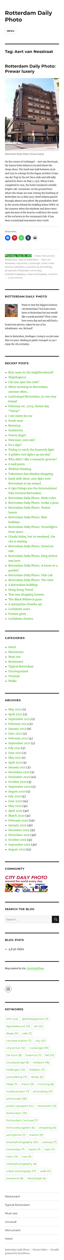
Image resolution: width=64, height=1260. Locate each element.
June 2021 (15, 753)
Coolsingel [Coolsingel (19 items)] (39, 1048)
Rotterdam (24, 270)
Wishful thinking (19, 469)
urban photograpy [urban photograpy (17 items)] (21, 1171)
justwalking (32, 266)
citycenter (21, 263)
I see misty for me (20, 416)
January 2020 (17, 825)
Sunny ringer (17, 435)
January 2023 (17, 728)
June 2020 (15, 801)
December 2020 (19, 772)
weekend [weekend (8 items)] (14, 1178)
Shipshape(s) (17, 377)
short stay (36, 270)
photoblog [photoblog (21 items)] (43, 1091)
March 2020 (16, 815)
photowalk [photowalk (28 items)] (16, 1098)
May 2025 (15, 709)
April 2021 (15, 762)
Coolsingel (34, 263)
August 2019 (16, 849)
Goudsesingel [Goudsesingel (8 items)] (17, 1062)
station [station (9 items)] (36, 1135)
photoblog (46, 266)
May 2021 (14, 757)
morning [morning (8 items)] (46, 1084)
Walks (12, 681)
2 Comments (15, 277)
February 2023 (18, 724)
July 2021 (14, 748)
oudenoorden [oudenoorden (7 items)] (17, 1091)
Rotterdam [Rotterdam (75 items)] (16, 1113)
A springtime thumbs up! (25, 604)
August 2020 (16, 791)
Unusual (13, 676)
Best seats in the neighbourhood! (31, 372)
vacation (53, 274)
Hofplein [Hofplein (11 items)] (37, 1069)
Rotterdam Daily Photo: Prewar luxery (30, 69)
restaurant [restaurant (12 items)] (46, 1106)
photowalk (11, 270)
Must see (14, 656)
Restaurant (11, 259)
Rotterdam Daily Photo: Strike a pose (33, 502)
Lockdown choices (20, 618)
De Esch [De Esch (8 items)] (14, 1055)
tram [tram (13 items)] (12, 1156)
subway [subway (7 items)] (49, 1142)
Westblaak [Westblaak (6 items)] (36, 1178)
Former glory (17, 614)
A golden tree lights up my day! (29, 454)
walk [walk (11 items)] (45, 1171)
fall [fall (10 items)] (49, 1055)
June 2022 (15, 733)
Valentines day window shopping (30, 473)
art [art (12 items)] (38, 1026)
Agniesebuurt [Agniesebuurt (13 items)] (18, 1026)
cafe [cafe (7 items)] (27, 1033)
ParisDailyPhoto (35, 968)
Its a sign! (15, 445)
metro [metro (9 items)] (27, 1084)
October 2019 (17, 839)
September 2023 (19, 719)
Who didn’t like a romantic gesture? (32, 459)
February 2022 (18, 738)
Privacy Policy (40, 1249)
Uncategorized (18, 671)
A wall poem (16, 464)
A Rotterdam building (23, 585)
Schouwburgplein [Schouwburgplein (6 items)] (20, 1127)
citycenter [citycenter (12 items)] (15, 1048)
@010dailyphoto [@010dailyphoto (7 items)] (35, 1019)
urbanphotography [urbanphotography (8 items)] (21, 1163)
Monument (48, 255)
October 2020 (17, 781)
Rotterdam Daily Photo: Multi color (32, 498)
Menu (10, 30)
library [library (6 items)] (37, 1077)
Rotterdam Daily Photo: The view (30, 580)
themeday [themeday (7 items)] (15, 1149)
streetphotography (15, 274)
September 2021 (19, 743)
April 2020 (15, 810)
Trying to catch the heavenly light (31, 449)
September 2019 (19, 844)
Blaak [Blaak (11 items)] (12, 1033)
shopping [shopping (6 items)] (47, 1127)
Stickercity (15, 430)
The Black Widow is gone (25, 599)
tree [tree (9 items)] (26, 1156)
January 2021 (17, 767)
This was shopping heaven (26, 594)
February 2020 (18, 820)
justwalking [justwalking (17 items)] (16, 1077)
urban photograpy (37, 274)
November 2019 (19, 835)
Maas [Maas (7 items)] (11, 1084)
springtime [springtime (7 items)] (15, 1135)
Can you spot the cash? (23, 382)
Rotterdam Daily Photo (28, 16)
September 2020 (19, 786)
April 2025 (15, 714)
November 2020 (19, 777)
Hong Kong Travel (20, 589)
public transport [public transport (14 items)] (19, 1106)
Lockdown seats (19, 609)
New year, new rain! (21, 440)
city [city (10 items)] (40, 1040)
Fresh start (15, 420)
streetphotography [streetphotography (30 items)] (22, 1142)
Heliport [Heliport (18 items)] (41, 1062)
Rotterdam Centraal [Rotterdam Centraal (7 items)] (22, 1120)
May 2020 (15, 806)
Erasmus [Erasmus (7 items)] (33, 1055)
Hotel (38, 255)
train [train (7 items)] (50, 1149)
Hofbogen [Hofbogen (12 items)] (15, 1069)
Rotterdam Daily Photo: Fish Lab (30, 575)
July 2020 (14, 796)
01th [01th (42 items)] (12, 1019)
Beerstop (14, 425)
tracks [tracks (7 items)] (35, 1149)
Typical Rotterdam (28, 259)
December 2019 (18, 830)
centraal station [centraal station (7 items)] (18, 1040)
